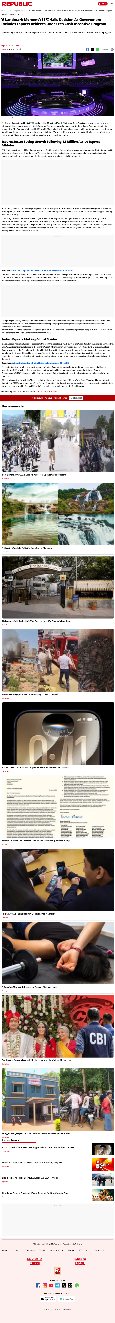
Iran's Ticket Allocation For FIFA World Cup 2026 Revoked (30, 1177)
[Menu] (110, 3)
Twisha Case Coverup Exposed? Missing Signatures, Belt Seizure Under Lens (36, 1060)
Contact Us (17, 1250)
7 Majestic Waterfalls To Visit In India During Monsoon (27, 548)
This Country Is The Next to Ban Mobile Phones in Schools (28, 913)
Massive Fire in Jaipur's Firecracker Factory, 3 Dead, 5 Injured (32, 1162)
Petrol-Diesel (99, 1250)
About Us (6, 1250)
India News (6, 625)
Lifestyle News (7, 991)
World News (6, 478)
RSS (80, 1250)
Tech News (6, 771)
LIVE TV (102, 4)
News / (3, 11)
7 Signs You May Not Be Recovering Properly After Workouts (29, 987)
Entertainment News (9, 1197)
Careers (88, 1250)
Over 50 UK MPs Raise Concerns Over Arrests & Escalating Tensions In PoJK (36, 840)
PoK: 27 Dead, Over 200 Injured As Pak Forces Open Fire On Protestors (34, 474)
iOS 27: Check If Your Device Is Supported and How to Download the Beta (35, 767)
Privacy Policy (30, 1250)
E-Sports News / (19, 11)
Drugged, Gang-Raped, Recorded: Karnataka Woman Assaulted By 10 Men (36, 1133)
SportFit (4, 49)
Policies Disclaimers (57, 1250)
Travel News (6, 552)
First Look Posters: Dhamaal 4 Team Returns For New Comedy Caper (35, 1193)
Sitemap (42, 1250)
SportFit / (10, 11)
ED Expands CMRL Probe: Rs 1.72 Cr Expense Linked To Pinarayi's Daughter (36, 621)
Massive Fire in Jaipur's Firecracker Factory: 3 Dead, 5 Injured (30, 694)
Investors (72, 1250)
